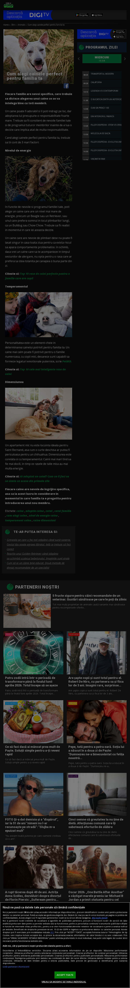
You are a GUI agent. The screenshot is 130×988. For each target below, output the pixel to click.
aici (52, 932)
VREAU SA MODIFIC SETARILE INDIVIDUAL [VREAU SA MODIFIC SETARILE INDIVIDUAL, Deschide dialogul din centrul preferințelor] (64, 981)
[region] (65, 945)
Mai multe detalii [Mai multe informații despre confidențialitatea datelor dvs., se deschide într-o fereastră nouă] (99, 918)
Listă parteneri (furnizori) (16, 966)
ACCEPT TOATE (65, 974)
